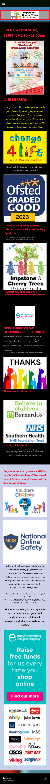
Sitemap (10, 778)
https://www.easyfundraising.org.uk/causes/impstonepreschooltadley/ (23, 352)
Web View (44, 779)
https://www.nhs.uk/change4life (25, 170)
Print (5, 778)
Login (46, 778)
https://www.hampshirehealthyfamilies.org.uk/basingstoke (25, 455)
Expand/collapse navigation (25, 3)
